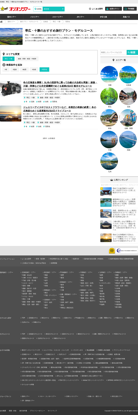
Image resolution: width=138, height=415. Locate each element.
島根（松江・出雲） (87, 283)
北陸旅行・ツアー (50, 300)
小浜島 (118, 299)
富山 (46, 308)
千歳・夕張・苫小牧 (29, 280)
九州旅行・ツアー (105, 272)
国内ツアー (11, 17)
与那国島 (119, 304)
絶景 (24, 69)
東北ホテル (45, 318)
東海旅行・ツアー (66, 282)
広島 (82, 275)
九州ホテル (25, 322)
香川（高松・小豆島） (88, 295)
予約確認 (131, 9)
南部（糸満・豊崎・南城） (125, 278)
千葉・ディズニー (51, 295)
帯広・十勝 (8, 59)
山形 (46, 283)
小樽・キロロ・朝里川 (30, 278)
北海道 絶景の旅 (114, 354)
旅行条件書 (23, 411)
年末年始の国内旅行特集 (89, 367)
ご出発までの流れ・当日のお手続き (34, 263)
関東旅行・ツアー (50, 290)
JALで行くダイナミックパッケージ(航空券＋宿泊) (39, 380)
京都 (62, 300)
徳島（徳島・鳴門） (87, 293)
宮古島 (118, 291)
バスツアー (34, 17)
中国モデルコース (120, 334)
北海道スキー (26, 354)
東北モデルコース (52, 334)
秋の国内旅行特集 (71, 367)
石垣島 (118, 294)
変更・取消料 (40, 259)
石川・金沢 (48, 302)
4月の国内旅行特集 (28, 371)
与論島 (102, 304)
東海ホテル (92, 318)
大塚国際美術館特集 (104, 359)
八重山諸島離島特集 (101, 363)
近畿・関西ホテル (105, 318)
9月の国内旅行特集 (111, 371)
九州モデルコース (44, 338)
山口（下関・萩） (87, 286)
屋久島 (102, 296)
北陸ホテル (68, 318)
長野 (62, 275)
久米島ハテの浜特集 (84, 363)
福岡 (101, 275)
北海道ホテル (33, 318)
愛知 (62, 287)
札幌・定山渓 (27, 275)
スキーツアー (57, 17)
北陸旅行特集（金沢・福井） (50, 359)
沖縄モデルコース (60, 338)
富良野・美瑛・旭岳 (29, 294)
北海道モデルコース (35, 334)
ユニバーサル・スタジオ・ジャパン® (56, 350)
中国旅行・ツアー (86, 272)
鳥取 (82, 280)
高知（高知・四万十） (88, 301)
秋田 (46, 278)
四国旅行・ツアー (86, 290)
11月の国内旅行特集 (46, 376)
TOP (23, 318)
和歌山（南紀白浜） (67, 308)
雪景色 (45, 69)
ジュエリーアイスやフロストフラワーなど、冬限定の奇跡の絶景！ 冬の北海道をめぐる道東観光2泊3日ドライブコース (59, 109)
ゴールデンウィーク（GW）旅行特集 (34, 367)
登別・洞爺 (26, 286)
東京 (46, 293)
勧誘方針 (76, 259)
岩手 (46, 280)
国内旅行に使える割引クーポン (92, 376)
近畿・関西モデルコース (101, 334)
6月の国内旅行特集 (61, 371)
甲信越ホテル (79, 318)
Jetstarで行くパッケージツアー (93, 380)
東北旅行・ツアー (50, 272)
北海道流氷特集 (75, 354)
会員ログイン (114, 9)
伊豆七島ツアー (117, 396)
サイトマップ (52, 411)
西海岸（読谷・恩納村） (124, 283)
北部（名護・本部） (122, 286)
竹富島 (118, 302)
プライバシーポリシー (37, 411)
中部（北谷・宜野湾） (123, 280)
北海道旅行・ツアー (29, 272)
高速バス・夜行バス (95, 396)
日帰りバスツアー (72, 396)
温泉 (15, 69)
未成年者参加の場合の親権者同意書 (121, 259)
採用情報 (54, 263)
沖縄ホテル (37, 322)
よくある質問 (97, 9)
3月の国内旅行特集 (124, 367)
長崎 (101, 280)
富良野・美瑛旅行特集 (29, 359)
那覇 (117, 275)
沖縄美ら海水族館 (104, 350)
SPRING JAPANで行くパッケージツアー (121, 380)
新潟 (62, 278)
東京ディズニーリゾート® (31, 350)
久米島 (118, 288)
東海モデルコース (84, 334)
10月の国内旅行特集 (29, 376)
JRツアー (80, 17)
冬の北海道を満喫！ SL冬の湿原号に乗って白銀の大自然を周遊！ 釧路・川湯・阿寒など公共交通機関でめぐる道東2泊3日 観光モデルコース (60, 84)
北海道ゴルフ (50, 354)
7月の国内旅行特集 (78, 371)
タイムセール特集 (28, 384)
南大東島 (119, 307)
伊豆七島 (103, 17)
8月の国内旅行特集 (95, 371)
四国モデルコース (28, 338)
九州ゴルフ (62, 354)
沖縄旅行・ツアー (121, 272)
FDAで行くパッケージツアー (69, 380)
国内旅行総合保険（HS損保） (94, 259)
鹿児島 (102, 294)
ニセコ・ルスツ (28, 283)
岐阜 (62, 285)
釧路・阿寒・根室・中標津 (27, 59)
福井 (46, 305)
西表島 (118, 296)
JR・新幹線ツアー (28, 400)
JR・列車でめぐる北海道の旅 (94, 354)
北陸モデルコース (68, 334)
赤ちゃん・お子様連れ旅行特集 (67, 376)
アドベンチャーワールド (122, 350)
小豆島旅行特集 (120, 359)
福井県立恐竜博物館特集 (72, 359)
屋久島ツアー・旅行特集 (65, 363)
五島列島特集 (48, 363)
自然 (34, 69)
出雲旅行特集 (88, 359)
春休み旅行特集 (117, 363)
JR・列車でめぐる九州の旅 (31, 363)
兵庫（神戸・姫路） (67, 302)
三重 (62, 290)
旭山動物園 (90, 350)
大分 (101, 288)
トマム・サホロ (28, 296)
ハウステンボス (105, 283)
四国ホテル (130, 318)
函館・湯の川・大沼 (29, 288)
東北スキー (38, 354)
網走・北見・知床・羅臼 (31, 304)
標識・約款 (12, 411)
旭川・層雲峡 (27, 291)
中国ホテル (119, 318)
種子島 (102, 299)
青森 (46, 275)
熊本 (101, 286)
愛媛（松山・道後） (87, 298)
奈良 (62, 305)
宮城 (46, 286)
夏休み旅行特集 (56, 367)
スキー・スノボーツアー (48, 396)
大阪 (62, 297)
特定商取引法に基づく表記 (59, 259)
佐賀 (101, 278)
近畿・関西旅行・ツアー (68, 294)
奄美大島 (103, 302)
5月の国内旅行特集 (45, 371)
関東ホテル (56, 318)
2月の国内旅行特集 (107, 367)
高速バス (126, 17)
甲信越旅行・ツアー (67, 272)
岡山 (82, 278)
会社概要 (3, 411)
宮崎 (101, 291)
